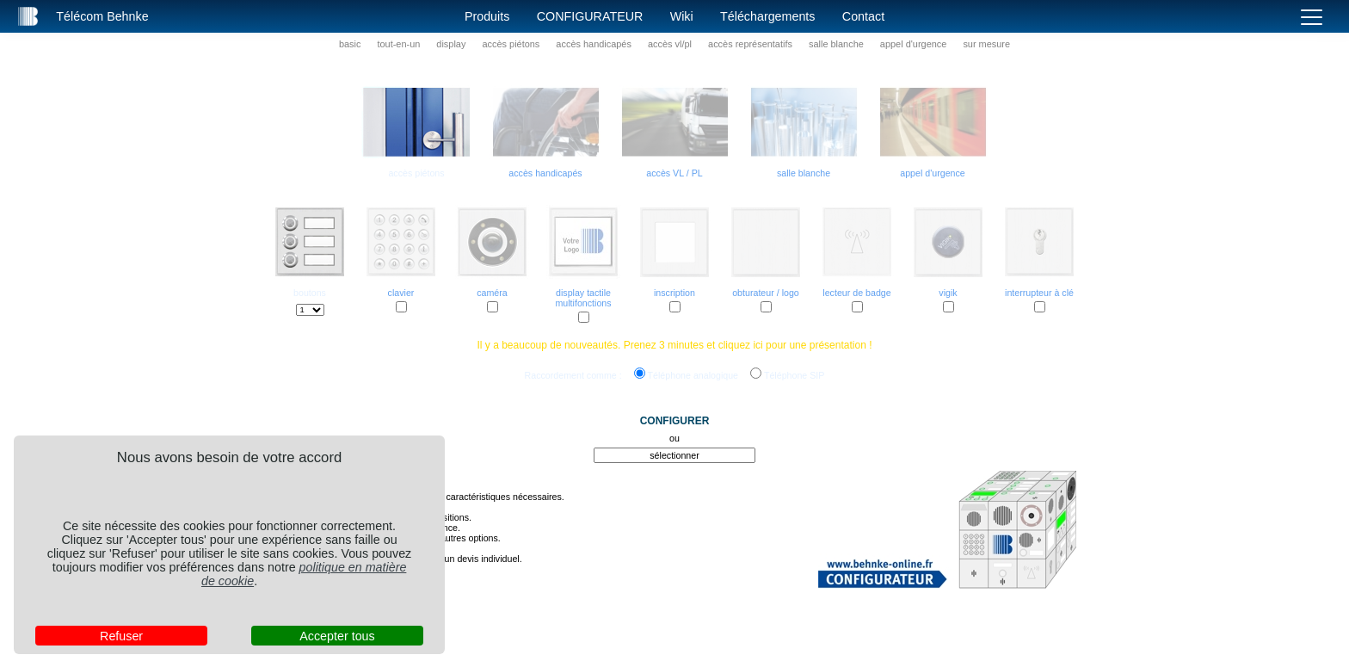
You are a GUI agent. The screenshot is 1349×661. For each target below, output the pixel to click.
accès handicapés (593, 44)
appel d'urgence (913, 44)
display (450, 44)
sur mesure (986, 44)
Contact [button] (863, 16)
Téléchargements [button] (767, 16)
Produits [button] (487, 16)
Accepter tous (336, 636)
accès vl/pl (670, 44)
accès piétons (510, 44)
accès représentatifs (750, 44)
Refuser (121, 636)
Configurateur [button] (590, 16)
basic (350, 44)
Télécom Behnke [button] (102, 16)
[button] (28, 16)
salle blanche (836, 44)
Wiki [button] (681, 16)
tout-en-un (398, 44)
